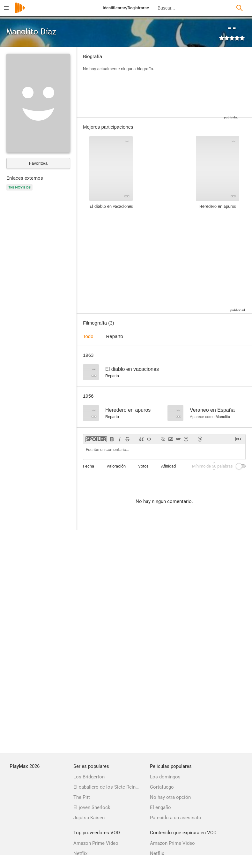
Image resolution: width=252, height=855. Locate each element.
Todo (88, 336)
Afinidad (168, 466)
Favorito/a (38, 163)
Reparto (114, 336)
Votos (143, 466)
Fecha (88, 466)
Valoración (116, 466)
